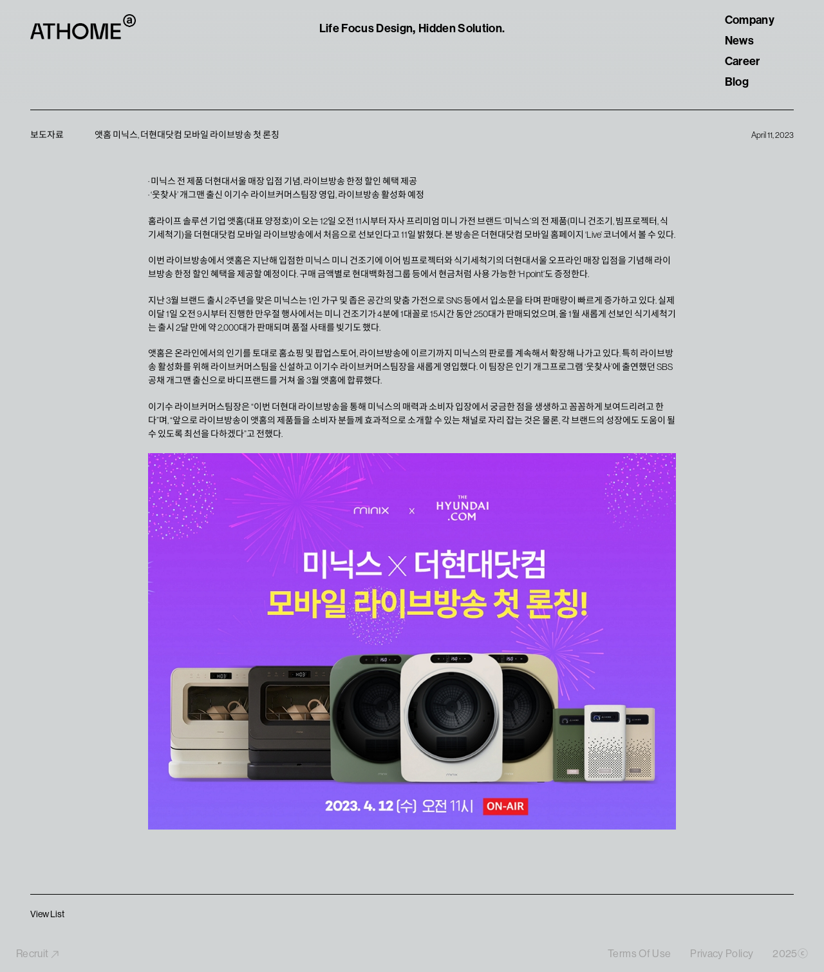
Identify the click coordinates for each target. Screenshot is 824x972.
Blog (737, 82)
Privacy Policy (721, 954)
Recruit (37, 954)
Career (742, 61)
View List (47, 914)
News (739, 40)
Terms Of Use (639, 954)
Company (749, 20)
